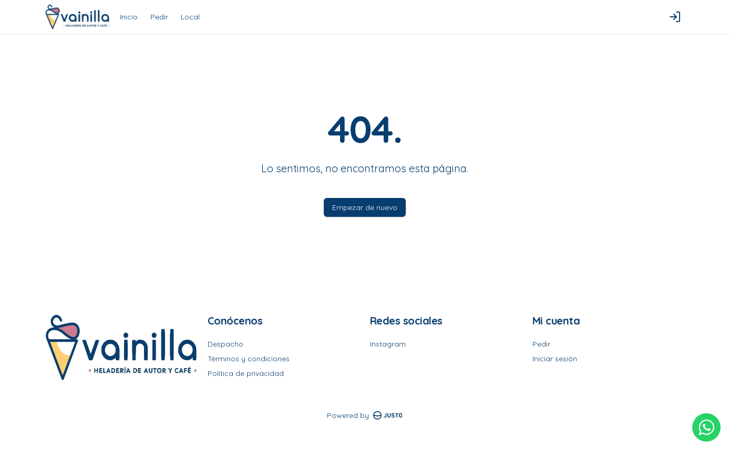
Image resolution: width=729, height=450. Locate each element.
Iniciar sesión (554, 358)
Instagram (388, 344)
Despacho (225, 344)
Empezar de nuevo (364, 207)
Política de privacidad (246, 373)
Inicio (129, 17)
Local (190, 17)
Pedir (159, 17)
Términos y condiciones (249, 358)
